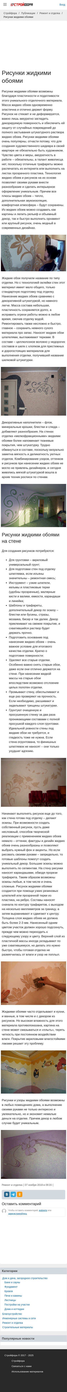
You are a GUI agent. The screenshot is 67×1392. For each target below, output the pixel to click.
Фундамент (11, 1286)
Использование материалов (27, 1371)
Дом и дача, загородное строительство (25, 1278)
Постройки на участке (17, 1304)
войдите (43, 1210)
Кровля (8, 1291)
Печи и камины (13, 1295)
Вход (62, 4)
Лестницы (10, 1300)
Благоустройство (12, 1313)
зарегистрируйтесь (17, 1213)
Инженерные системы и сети (19, 1318)
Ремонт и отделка (12, 1322)
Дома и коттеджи (14, 1309)
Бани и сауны (12, 1282)
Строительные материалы (17, 1327)
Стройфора (18, 1361)
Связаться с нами (22, 1366)
